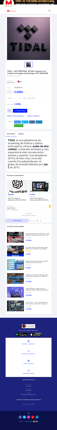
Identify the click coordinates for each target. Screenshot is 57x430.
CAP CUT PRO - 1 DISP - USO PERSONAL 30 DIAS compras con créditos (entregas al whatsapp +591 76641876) (37, 303)
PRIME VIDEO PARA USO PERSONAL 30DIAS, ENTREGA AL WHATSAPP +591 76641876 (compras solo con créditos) (37, 275)
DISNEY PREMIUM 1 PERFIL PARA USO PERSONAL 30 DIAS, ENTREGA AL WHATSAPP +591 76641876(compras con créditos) (37, 289)
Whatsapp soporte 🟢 (28, 404)
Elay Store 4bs (11, 82)
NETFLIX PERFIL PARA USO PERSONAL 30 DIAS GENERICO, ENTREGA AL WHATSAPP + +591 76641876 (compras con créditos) (38, 234)
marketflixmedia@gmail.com (28, 394)
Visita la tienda (17, 220)
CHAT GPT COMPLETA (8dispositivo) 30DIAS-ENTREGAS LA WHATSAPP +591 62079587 (17, 199)
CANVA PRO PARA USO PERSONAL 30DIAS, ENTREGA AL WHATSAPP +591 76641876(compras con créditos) (37, 262)
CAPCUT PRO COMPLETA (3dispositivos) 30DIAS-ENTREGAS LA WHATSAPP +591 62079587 (39, 199)
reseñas (21, 134)
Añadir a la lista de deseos (15, 116)
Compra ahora (20, 111)
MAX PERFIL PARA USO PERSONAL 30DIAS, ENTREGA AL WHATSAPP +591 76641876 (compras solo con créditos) (37, 248)
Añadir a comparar (33, 116)
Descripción (11, 134)
